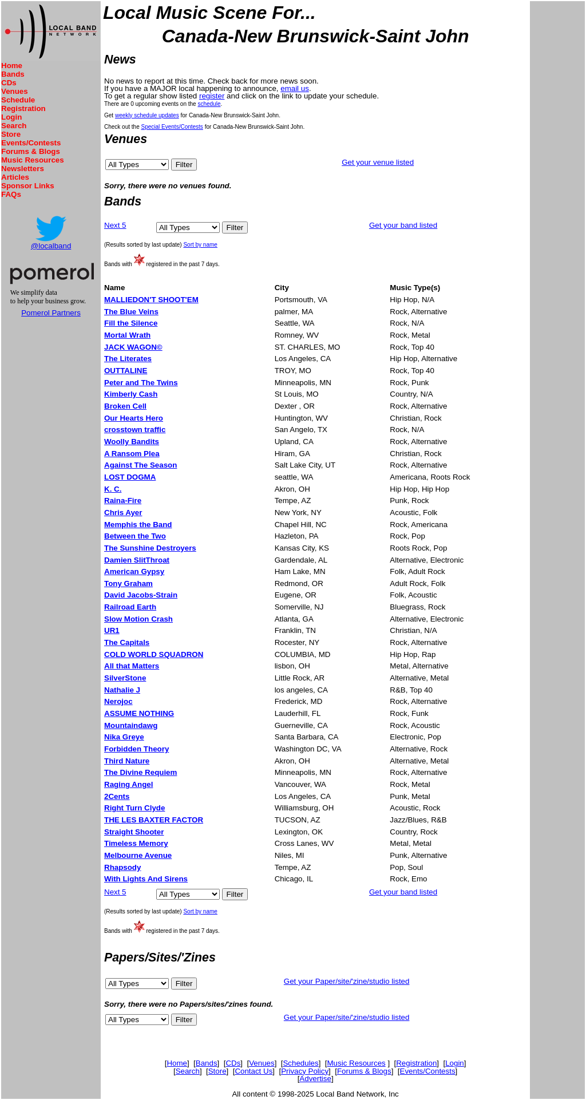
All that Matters (131, 666)
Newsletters (22, 168)
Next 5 (115, 225)
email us (294, 88)
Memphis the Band (138, 524)
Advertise (315, 1078)
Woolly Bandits (131, 441)
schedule (208, 104)
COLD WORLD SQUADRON (153, 654)
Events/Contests (31, 143)
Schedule (18, 100)
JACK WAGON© (133, 347)
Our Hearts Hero (133, 418)
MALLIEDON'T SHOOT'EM (151, 299)
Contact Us (253, 1071)
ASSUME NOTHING (139, 713)
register (211, 96)
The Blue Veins (131, 311)
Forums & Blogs (30, 151)
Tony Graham (128, 583)
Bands (13, 74)
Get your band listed (403, 225)
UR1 (112, 630)
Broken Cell (125, 406)
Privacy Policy (304, 1071)
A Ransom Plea (132, 453)
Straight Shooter (134, 832)
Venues (14, 91)
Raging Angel (128, 784)
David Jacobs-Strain (140, 595)
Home (11, 65)
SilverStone (125, 678)
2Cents (116, 796)
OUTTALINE (125, 370)
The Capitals (126, 642)
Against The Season (140, 465)
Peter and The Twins (141, 382)
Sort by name (200, 245)
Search (13, 125)
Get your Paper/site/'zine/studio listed (347, 981)
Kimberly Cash (130, 394)
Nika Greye (124, 737)
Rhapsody (122, 867)
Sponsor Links (27, 185)
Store (11, 134)
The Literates (128, 358)
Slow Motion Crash (138, 619)
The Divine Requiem (140, 772)
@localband (51, 246)
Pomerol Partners (51, 312)
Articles (15, 177)
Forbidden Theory (136, 749)
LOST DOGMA (130, 477)
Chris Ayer (123, 512)
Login (11, 117)
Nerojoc (118, 701)
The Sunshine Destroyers (150, 548)
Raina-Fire (122, 500)
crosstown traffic (134, 429)
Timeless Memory (136, 843)
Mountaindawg (130, 725)
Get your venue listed (378, 162)
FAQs (11, 194)
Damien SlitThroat (136, 560)
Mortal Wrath (127, 335)
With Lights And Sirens (146, 879)
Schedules (300, 1063)
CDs (9, 82)
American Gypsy (134, 571)
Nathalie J (122, 690)
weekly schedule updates (147, 115)
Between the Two (135, 536)
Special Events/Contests (172, 127)
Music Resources (32, 160)
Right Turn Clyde (134, 808)
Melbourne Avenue (138, 855)
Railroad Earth (130, 607)
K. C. (112, 489)
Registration (23, 108)
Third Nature (126, 761)
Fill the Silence (130, 323)
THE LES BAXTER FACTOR (153, 820)
